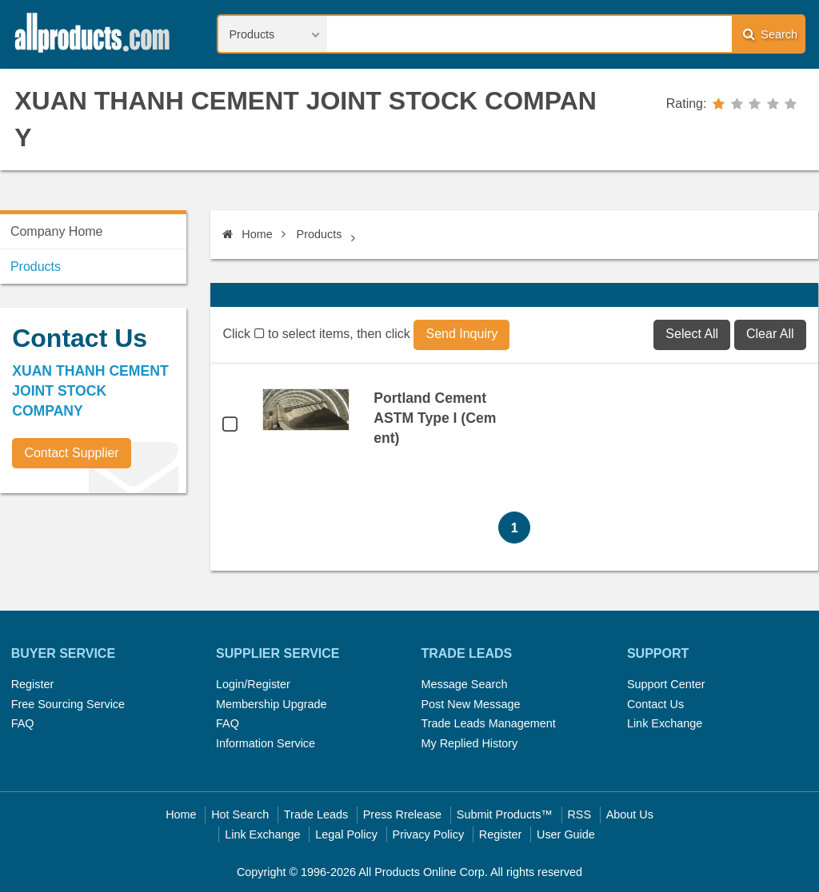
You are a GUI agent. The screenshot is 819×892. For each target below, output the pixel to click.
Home (247, 234)
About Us (629, 814)
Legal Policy (346, 834)
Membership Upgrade (271, 704)
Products (319, 234)
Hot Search (240, 814)
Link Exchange (664, 723)
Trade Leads (316, 814)
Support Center (666, 684)
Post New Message (470, 704)
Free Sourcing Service (68, 704)
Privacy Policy (429, 834)
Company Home (56, 231)
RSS (579, 814)
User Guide (566, 834)
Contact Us (655, 704)
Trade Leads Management (488, 723)
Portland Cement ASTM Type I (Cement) (435, 418)
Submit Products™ (505, 814)
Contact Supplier (71, 453)
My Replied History (469, 743)
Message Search (464, 684)
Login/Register (253, 684)
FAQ (22, 723)
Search (770, 34)
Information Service (265, 743)
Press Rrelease (402, 814)
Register (32, 684)
